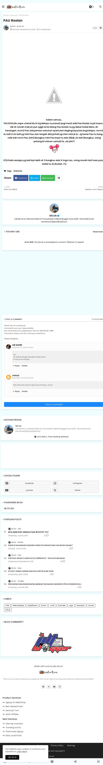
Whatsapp (49, 178)
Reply (17, 365)
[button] (100, 6)
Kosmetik (61, 605)
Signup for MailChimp (16, 702)
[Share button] (59, 178)
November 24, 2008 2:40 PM (22, 347)
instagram (77, 483)
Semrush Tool (12, 710)
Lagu (71, 605)
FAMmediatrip (18, 605)
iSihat (7, 610)
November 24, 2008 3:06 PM (22, 378)
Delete (24, 365)
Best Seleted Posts (14, 706)
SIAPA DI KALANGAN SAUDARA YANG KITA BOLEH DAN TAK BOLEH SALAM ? (40, 545)
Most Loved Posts (14, 735)
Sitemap (71, 745)
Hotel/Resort (32, 605)
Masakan (81, 605)
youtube (29, 490)
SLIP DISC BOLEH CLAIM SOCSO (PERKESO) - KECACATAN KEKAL (36, 558)
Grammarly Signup (14, 731)
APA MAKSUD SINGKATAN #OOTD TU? (28, 532)
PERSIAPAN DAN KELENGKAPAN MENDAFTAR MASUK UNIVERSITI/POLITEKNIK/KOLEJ (44, 584)
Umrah (91, 605)
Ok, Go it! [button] (12, 757)
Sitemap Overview (14, 723)
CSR (7, 605)
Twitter (36, 178)
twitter (77, 490)
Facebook (22, 178)
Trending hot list (13, 727)
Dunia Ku (14, 15)
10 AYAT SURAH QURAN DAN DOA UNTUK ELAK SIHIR (31, 571)
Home (6, 15)
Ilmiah (43, 605)
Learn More (22, 751)
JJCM (52, 605)
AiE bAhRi (17, 345)
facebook (29, 483)
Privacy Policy (57, 745)
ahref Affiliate (12, 714)
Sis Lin (53, 215)
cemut (15, 375)
